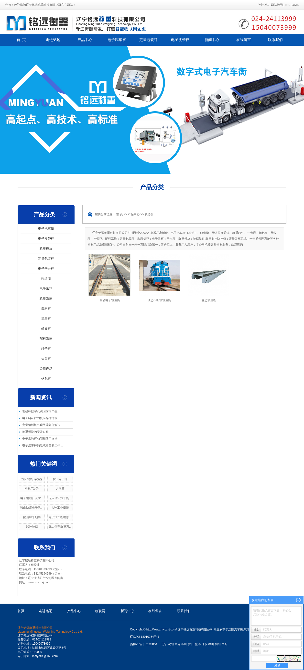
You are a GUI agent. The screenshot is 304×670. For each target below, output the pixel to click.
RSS (287, 5)
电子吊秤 (46, 288)
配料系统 (46, 338)
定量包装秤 (148, 40)
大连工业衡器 (60, 507)
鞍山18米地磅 (32, 517)
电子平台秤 (46, 268)
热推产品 (136, 644)
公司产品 (46, 369)
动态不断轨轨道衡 (159, 300)
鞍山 (184, 644)
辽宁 (164, 644)
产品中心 (84, 40)
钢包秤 (46, 379)
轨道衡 (46, 278)
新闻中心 (212, 40)
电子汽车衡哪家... (60, 517)
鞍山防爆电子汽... (31, 507)
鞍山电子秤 (60, 479)
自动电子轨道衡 (109, 300)
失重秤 (46, 359)
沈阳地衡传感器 (32, 479)
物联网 (100, 611)
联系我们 (275, 40)
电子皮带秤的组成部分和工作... (42, 445)
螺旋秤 (46, 328)
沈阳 (171, 644)
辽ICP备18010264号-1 (144, 637)
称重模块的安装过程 (35, 431)
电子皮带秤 (180, 40)
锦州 (211, 644)
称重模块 (46, 248)
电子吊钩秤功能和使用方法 (39, 438)
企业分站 (263, 5)
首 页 (21, 40)
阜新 (224, 644)
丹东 (204, 644)
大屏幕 (60, 488)
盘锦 (198, 644)
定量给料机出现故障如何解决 (41, 425)
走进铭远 (53, 40)
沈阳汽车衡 (235, 629)
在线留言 (243, 40)
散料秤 (46, 308)
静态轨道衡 (209, 300)
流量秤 (46, 318)
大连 (177, 644)
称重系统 (46, 298)
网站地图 (277, 5)
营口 (191, 644)
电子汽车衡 (117, 40)
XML (295, 5)
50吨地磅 (32, 526)
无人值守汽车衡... (60, 498)
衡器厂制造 (31, 488)
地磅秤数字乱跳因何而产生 (39, 411)
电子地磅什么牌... (31, 498)
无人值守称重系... (60, 526)
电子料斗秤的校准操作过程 (39, 418)
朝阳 (218, 644)
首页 (21, 611)
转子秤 (46, 348)
